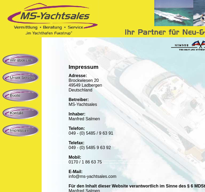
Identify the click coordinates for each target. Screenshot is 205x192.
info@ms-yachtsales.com (92, 176)
